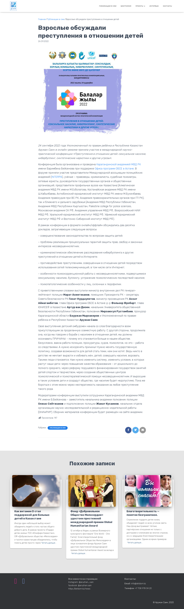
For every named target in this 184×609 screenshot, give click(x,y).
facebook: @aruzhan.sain (79, 585)
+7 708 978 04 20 (143, 588)
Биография (126, 6)
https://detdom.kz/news (79, 589)
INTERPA (57, 176)
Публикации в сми (107, 6)
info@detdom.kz (138, 583)
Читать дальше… (49, 543)
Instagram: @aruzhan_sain (81, 582)
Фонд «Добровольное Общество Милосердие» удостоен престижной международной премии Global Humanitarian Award (91, 518)
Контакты (167, 6)
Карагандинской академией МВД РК (118, 164)
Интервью (154, 6)
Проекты (140, 6)
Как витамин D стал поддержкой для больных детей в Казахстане (31, 515)
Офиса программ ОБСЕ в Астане (114, 168)
